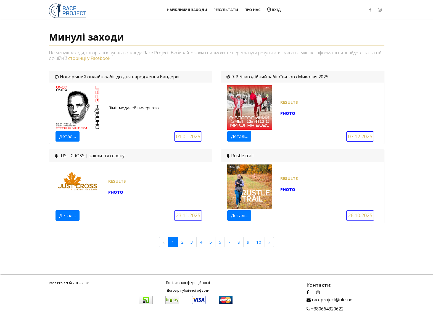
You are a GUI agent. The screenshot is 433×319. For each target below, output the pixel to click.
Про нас (252, 9)
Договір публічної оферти (188, 290)
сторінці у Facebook (89, 58)
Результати (225, 9)
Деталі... (67, 136)
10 (258, 242)
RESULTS (117, 181)
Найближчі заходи (187, 9)
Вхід (274, 9)
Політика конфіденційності (188, 282)
